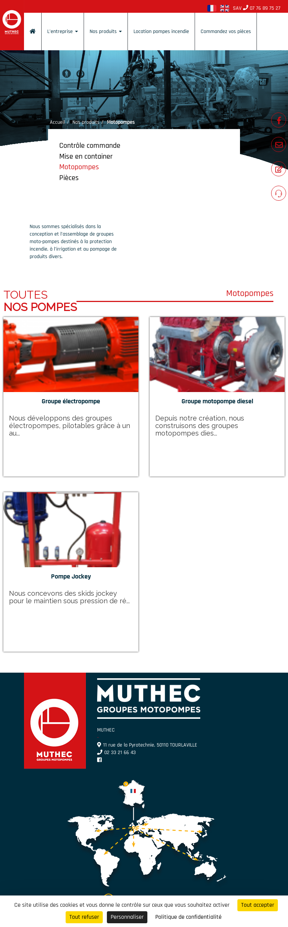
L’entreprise (62, 31)
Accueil (57, 122)
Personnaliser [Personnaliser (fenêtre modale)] (127, 917)
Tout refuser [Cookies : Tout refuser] (84, 917)
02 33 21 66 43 (116, 752)
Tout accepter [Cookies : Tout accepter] (257, 905)
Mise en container (85, 156)
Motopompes (79, 167)
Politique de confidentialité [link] (188, 917)
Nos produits (106, 31)
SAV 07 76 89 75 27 (256, 8)
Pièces (69, 178)
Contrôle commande (89, 145)
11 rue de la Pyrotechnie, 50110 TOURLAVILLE (147, 745)
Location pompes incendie (161, 31)
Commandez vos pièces (226, 31)
